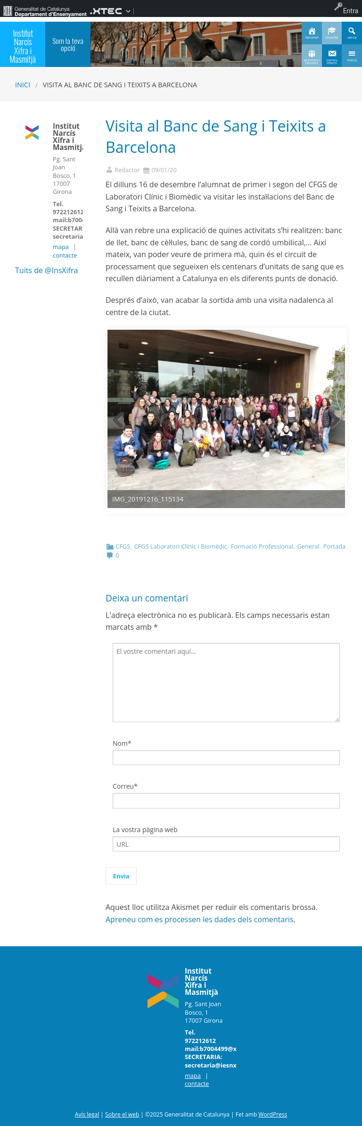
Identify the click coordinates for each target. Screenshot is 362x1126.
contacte (65, 255)
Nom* (122, 743)
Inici (22, 84)
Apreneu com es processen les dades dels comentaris (199, 919)
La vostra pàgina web (145, 829)
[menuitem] (45, 11)
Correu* (125, 786)
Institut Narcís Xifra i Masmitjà (22, 45)
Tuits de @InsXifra (46, 270)
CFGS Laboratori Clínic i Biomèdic (180, 546)
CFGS (122, 546)
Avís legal (87, 1114)
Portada (334, 546)
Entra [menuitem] (350, 11)
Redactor (127, 170)
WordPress (272, 1114)
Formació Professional (262, 546)
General (308, 546)
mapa (61, 246)
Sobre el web (122, 1114)
